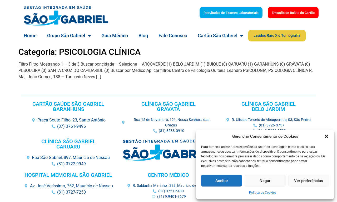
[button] (326, 136)
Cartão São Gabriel (220, 36)
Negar (265, 180)
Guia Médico (114, 35)
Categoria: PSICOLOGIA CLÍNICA (79, 52)
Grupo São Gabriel (69, 36)
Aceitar (221, 180)
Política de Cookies (262, 192)
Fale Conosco (172, 35)
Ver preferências (308, 180)
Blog (143, 35)
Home (30, 35)
